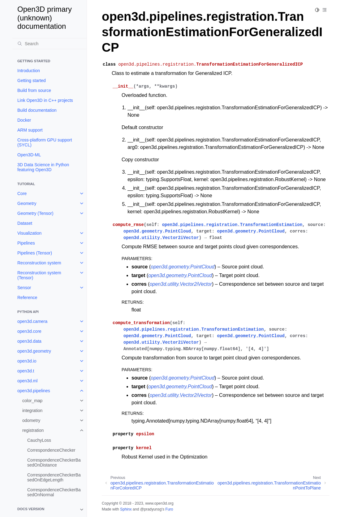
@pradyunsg (151, 509)
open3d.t (25, 370)
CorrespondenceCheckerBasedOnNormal (54, 492)
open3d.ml (27, 380)
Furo (169, 509)
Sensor (24, 287)
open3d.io (27, 360)
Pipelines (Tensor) (34, 252)
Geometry (26, 203)
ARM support (30, 130)
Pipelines (26, 243)
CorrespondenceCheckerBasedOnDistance (54, 462)
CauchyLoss (39, 440)
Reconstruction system (39, 262)
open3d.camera (32, 321)
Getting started (31, 80)
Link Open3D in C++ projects (45, 100)
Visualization (29, 233)
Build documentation (37, 110)
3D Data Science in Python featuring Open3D (43, 167)
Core (22, 193)
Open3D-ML (29, 154)
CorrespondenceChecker (51, 450)
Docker (24, 120)
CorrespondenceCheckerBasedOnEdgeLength (54, 477)
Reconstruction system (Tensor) (39, 275)
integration (32, 410)
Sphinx (125, 509)
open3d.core (29, 331)
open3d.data (29, 341)
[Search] (49, 43)
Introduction (28, 70)
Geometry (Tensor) (35, 213)
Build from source (34, 90)
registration (33, 430)
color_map (32, 400)
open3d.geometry (34, 351)
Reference (27, 297)
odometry (31, 420)
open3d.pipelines (33, 390)
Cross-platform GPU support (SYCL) (44, 142)
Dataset (24, 223)
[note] (49, 510)
